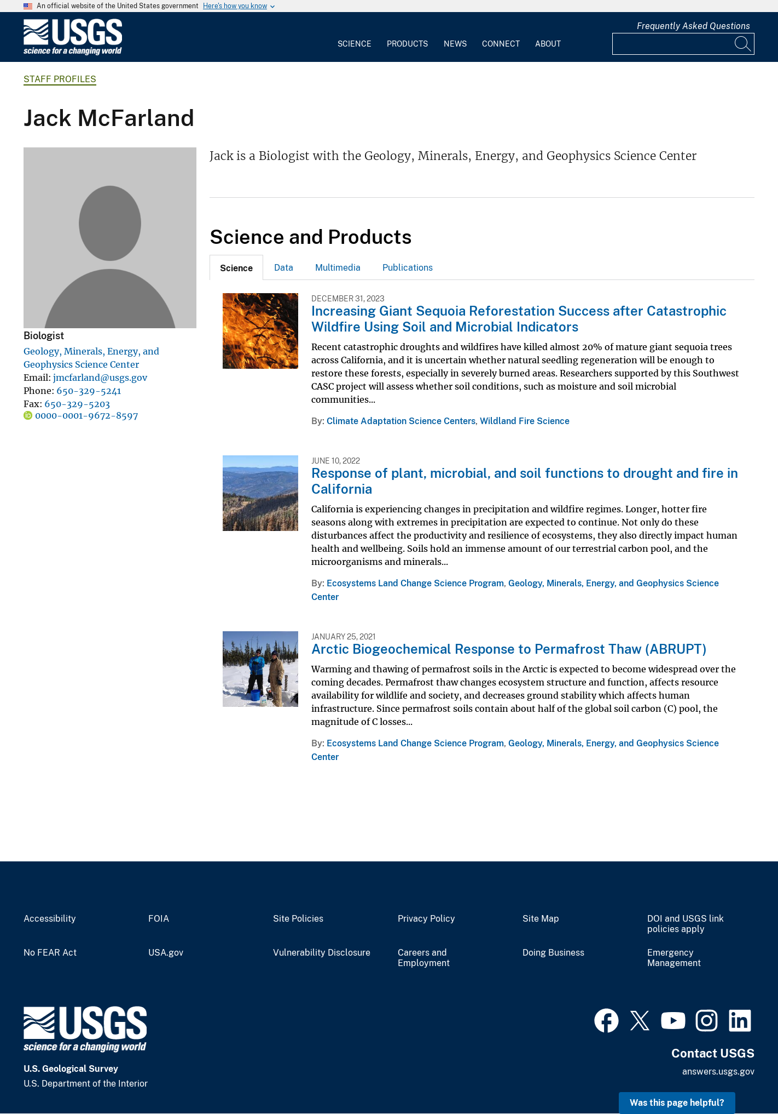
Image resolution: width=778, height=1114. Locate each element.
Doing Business (553, 953)
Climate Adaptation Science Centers (401, 421)
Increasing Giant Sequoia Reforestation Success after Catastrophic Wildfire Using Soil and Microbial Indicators (519, 318)
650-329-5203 (77, 403)
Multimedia (338, 267)
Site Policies (298, 919)
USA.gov (165, 953)
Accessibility (50, 919)
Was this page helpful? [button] (677, 1103)
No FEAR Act (50, 953)
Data (283, 267)
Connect (501, 43)
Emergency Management (674, 958)
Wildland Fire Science (525, 421)
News (455, 43)
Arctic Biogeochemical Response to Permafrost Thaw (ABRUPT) (509, 648)
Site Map (540, 919)
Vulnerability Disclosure (321, 953)
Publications (407, 267)
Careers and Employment (424, 958)
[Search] (743, 44)
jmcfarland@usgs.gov (100, 377)
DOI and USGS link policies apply (685, 924)
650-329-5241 (88, 390)
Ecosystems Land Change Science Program (415, 583)
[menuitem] (354, 37)
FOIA (158, 919)
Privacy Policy (426, 919)
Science (354, 43)
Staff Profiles (60, 79)
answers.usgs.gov (718, 1071)
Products (407, 43)
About (548, 43)
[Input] (683, 44)
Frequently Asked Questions (693, 26)
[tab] (236, 267)
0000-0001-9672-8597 (86, 415)
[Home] (73, 53)
